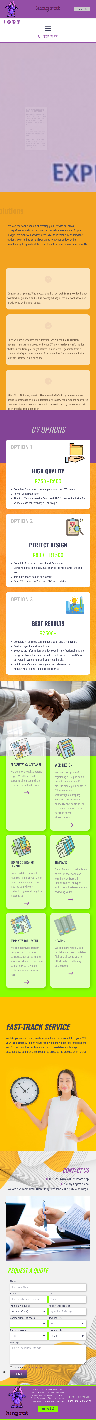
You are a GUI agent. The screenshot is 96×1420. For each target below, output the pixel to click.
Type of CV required (20, 1305)
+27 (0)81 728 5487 (48, 36)
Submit (18, 1374)
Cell (50, 1293)
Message (14, 1342)
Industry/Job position (59, 1305)
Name (13, 1281)
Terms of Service (33, 1367)
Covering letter (55, 1318)
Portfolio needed (18, 1330)
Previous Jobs (55, 1330)
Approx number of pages (22, 1318)
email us (82, 9)
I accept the (27, 1367)
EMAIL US (48, 1408)
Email (13, 1293)
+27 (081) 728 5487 (79, 1397)
